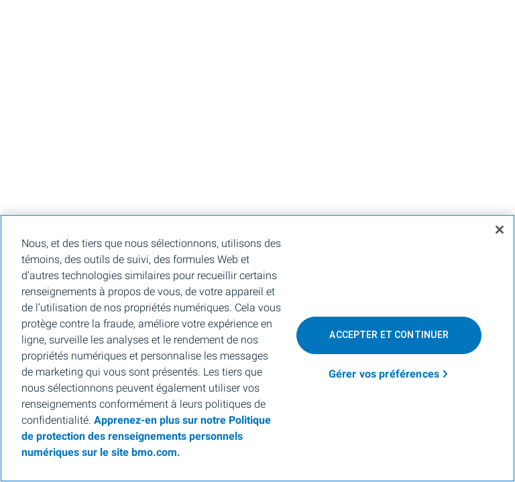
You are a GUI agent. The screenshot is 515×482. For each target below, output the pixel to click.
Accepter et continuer (389, 335)
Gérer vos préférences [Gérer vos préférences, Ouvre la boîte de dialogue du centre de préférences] (384, 374)
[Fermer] (500, 230)
